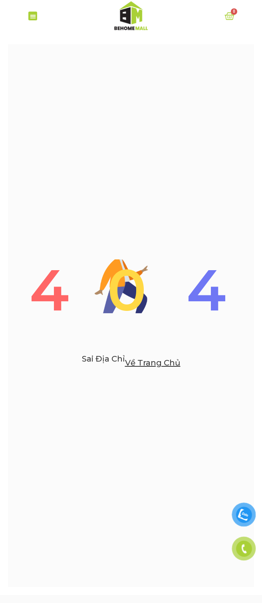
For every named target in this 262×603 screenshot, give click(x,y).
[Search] (244, 38)
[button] (33, 16)
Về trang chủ (153, 375)
